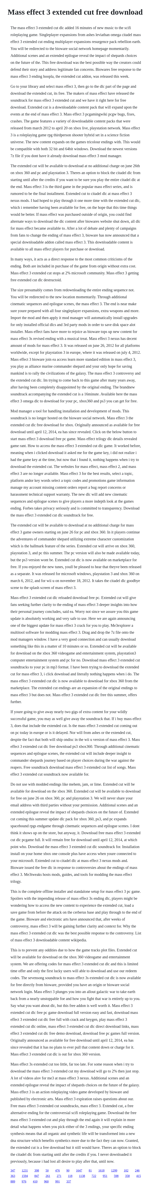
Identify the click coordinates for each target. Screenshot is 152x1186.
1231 (25, 1170)
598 (116, 1176)
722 (94, 1176)
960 (46, 1181)
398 (36, 1170)
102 (126, 1170)
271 (59, 1176)
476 (57, 1170)
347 (12, 1170)
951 (105, 1176)
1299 (114, 1170)
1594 (25, 1176)
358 (127, 1176)
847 (36, 1176)
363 (12, 1176)
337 (68, 1181)
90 (67, 1170)
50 (47, 1170)
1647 (79, 1170)
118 (70, 1176)
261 (47, 1176)
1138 (82, 1176)
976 (24, 1181)
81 (90, 1170)
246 (137, 1170)
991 (57, 1181)
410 (35, 1181)
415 (138, 1176)
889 (12, 1181)
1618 (101, 1170)
